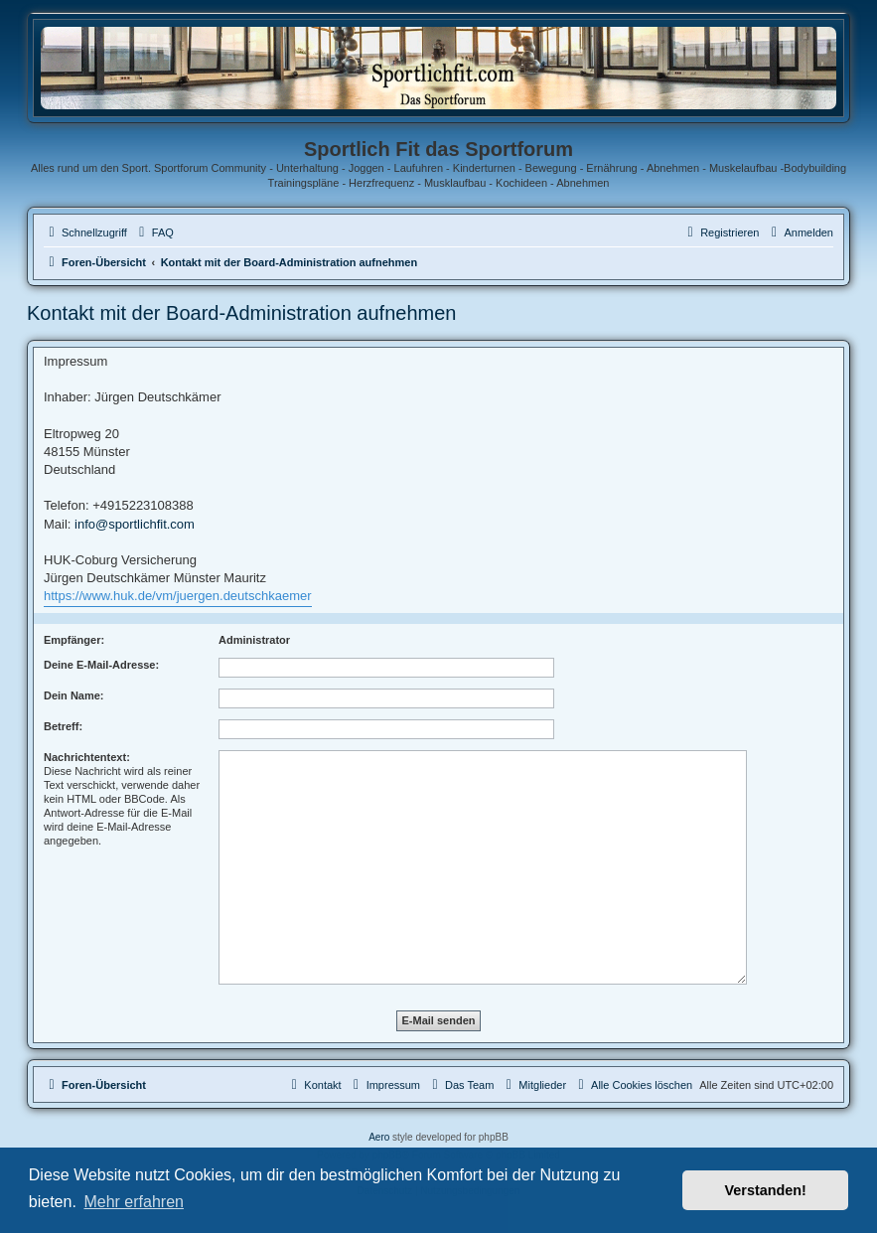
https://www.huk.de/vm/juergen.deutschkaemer (178, 595)
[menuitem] (154, 232)
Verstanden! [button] (765, 1190)
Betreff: (63, 726)
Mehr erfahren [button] (133, 1201)
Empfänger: (74, 640)
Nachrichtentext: (87, 757)
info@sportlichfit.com (134, 524)
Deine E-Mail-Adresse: (101, 665)
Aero (378, 1137)
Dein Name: (74, 695)
